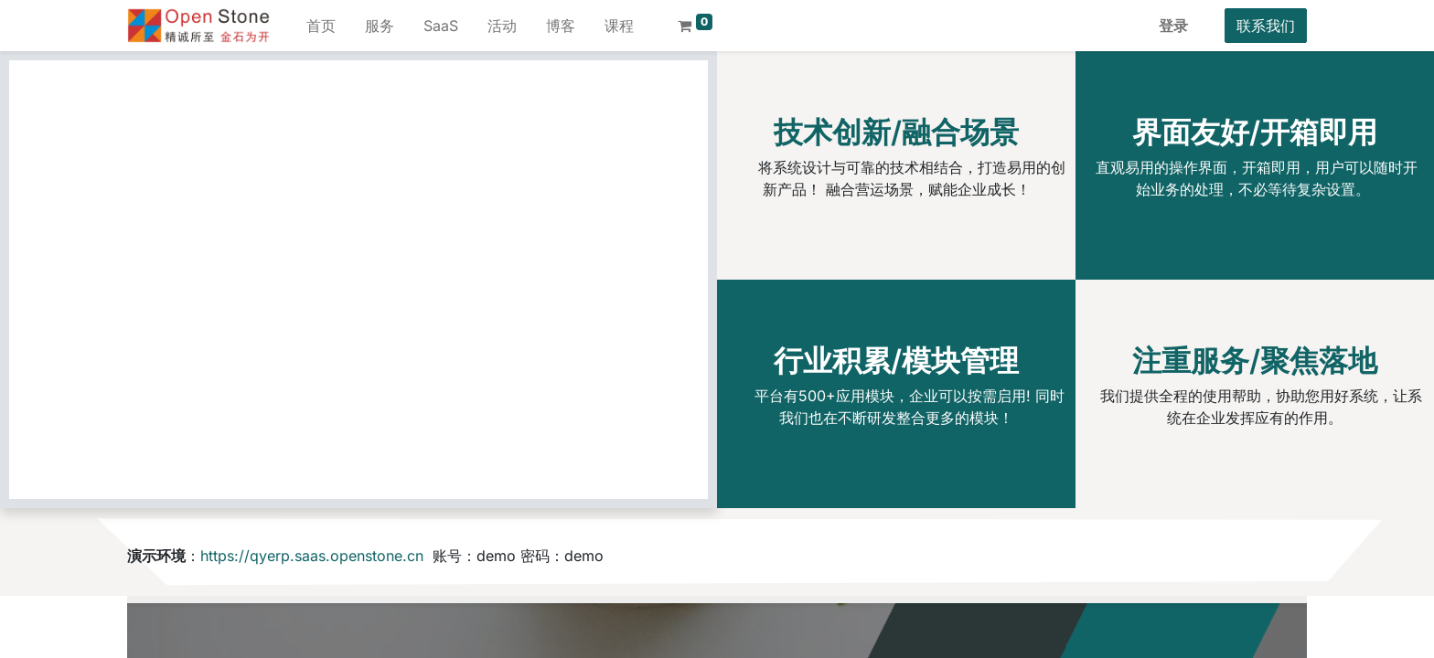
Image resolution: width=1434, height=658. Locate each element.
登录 (1173, 25)
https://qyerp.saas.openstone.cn (311, 556)
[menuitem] (321, 25)
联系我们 (1265, 25)
